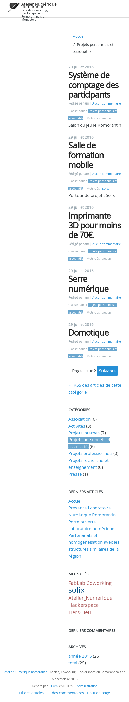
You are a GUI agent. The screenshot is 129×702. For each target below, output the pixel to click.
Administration (87, 686)
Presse (75, 474)
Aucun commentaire (106, 103)
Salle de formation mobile (86, 155)
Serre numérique (88, 283)
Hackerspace (83, 605)
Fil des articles (31, 692)
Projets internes (84, 433)
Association (79, 419)
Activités (76, 426)
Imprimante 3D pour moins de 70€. (94, 225)
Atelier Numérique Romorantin (39, 5)
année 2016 (80, 656)
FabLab (76, 583)
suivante (107, 371)
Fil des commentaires (65, 692)
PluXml (53, 686)
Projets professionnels (90, 453)
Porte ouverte (82, 522)
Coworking (99, 583)
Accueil (79, 36)
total (73, 663)
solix (105, 188)
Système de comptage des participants (93, 85)
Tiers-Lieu (79, 612)
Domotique (88, 332)
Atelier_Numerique (90, 597)
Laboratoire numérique (91, 528)
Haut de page (98, 692)
